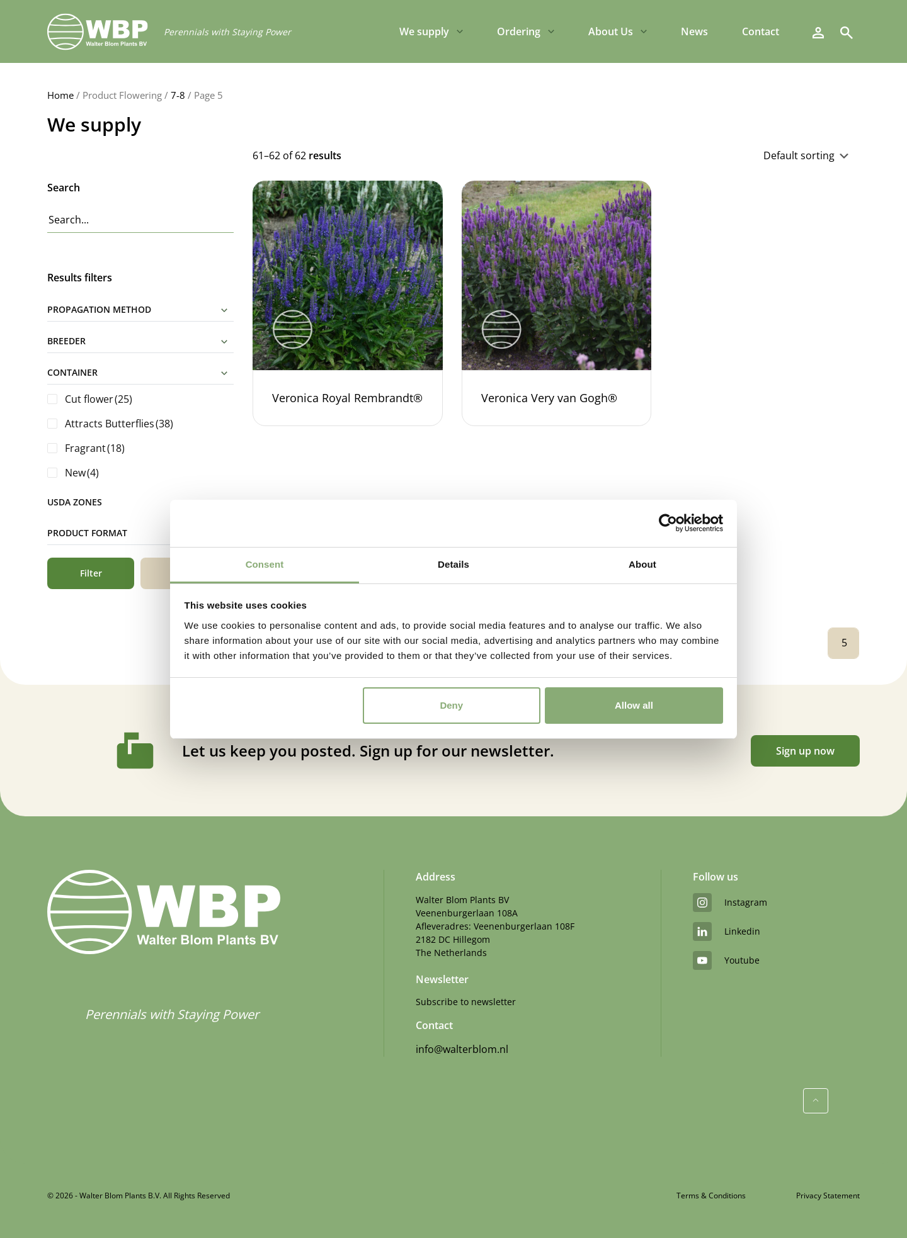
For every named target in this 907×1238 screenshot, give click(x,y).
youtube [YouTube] (726, 960)
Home (60, 95)
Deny (451, 705)
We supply (424, 31)
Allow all (634, 705)
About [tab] (642, 564)
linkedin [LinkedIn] (726, 931)
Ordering (518, 31)
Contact (760, 31)
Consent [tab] (265, 564)
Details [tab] (453, 564)
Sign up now (805, 751)
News (694, 31)
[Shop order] (713, 155)
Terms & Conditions (711, 1195)
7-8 (178, 95)
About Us (610, 31)
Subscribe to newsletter (466, 1002)
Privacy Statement (828, 1195)
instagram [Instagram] (730, 902)
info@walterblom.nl (462, 1049)
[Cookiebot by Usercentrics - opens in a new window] (668, 523)
